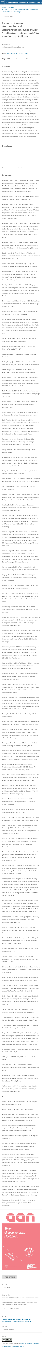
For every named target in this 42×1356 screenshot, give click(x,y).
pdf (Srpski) (10, 1277)
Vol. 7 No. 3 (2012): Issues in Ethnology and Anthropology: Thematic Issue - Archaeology (20, 11)
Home (4, 7)
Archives (11, 7)
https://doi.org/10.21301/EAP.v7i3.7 (17, 53)
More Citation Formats (11, 1308)
